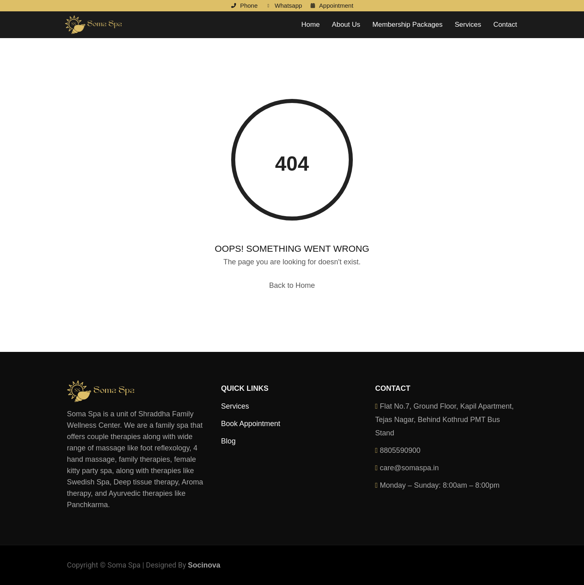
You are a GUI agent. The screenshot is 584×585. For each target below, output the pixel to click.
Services (468, 24)
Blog (228, 441)
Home (310, 24)
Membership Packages (407, 24)
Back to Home (292, 285)
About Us (346, 24)
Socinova (204, 565)
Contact (505, 24)
